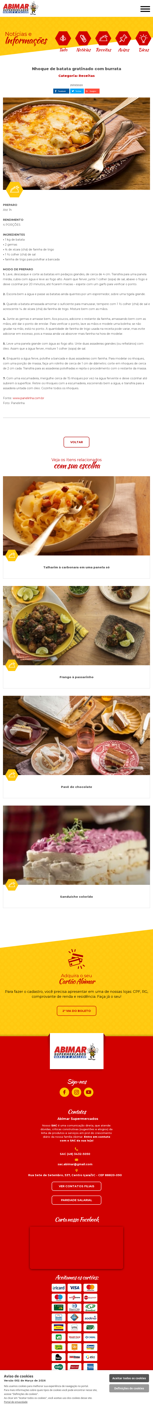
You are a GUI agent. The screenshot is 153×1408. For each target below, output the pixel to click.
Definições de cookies (129, 1388)
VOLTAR (76, 442)
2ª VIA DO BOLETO (76, 1011)
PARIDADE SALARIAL (76, 1200)
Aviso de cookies (25, 1378)
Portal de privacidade (15, 1402)
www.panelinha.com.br (28, 398)
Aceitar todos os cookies (129, 1378)
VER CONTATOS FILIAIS (76, 1186)
